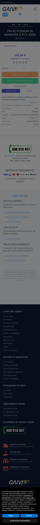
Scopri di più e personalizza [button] (20, 520)
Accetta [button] (29, 515)
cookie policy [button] (30, 498)
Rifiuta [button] (11, 515)
